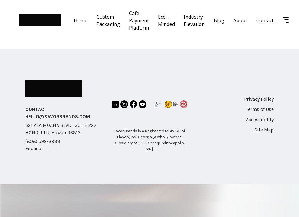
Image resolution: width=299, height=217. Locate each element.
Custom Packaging (108, 20)
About (240, 20)
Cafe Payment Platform (139, 20)
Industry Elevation (194, 20)
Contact (265, 20)
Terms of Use (260, 109)
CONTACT (36, 109)
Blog (219, 20)
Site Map (264, 130)
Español (34, 148)
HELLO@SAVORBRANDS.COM (57, 116)
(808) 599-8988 (42, 141)
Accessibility (260, 119)
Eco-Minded (166, 20)
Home (80, 20)
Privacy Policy (259, 99)
